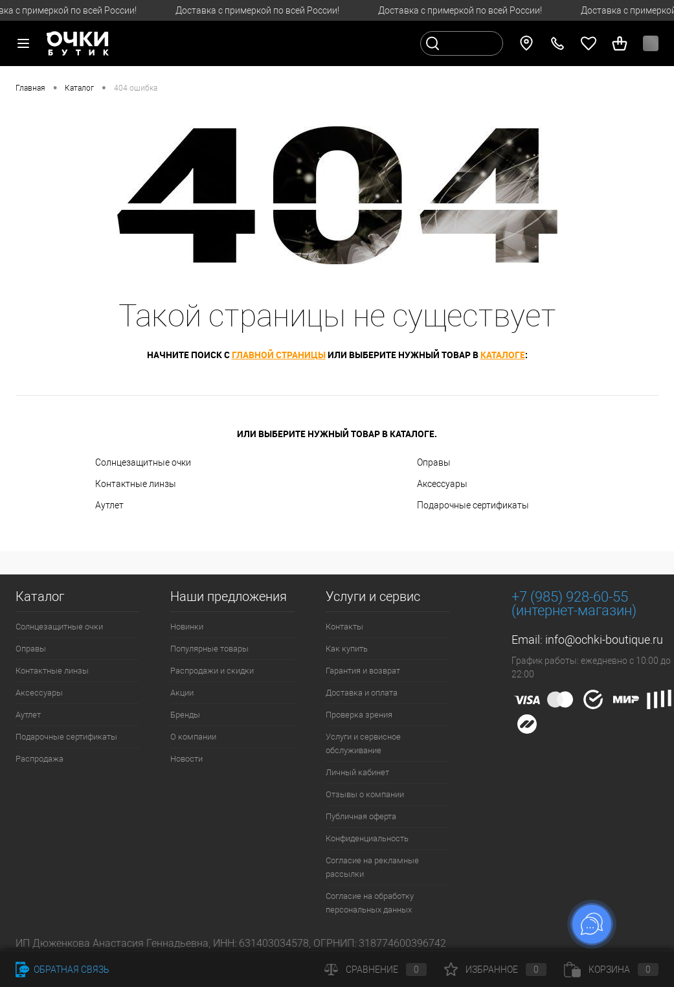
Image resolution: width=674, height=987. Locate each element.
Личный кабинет (357, 772)
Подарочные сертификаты (473, 505)
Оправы (434, 462)
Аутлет (109, 505)
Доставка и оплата (362, 693)
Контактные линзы (135, 484)
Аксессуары (442, 484)
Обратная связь (62, 969)
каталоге (502, 354)
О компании (193, 737)
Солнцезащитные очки (143, 462)
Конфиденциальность (367, 838)
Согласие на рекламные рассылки (372, 867)
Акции (182, 693)
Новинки (186, 626)
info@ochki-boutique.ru (604, 639)
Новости (186, 759)
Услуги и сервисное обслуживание (363, 743)
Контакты (344, 626)
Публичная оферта (361, 816)
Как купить (347, 648)
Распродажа (39, 759)
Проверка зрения (359, 715)
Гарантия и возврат (363, 670)
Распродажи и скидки (212, 670)
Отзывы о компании (365, 794)
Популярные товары (209, 648)
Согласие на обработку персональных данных (370, 902)
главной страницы (279, 354)
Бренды (185, 715)
